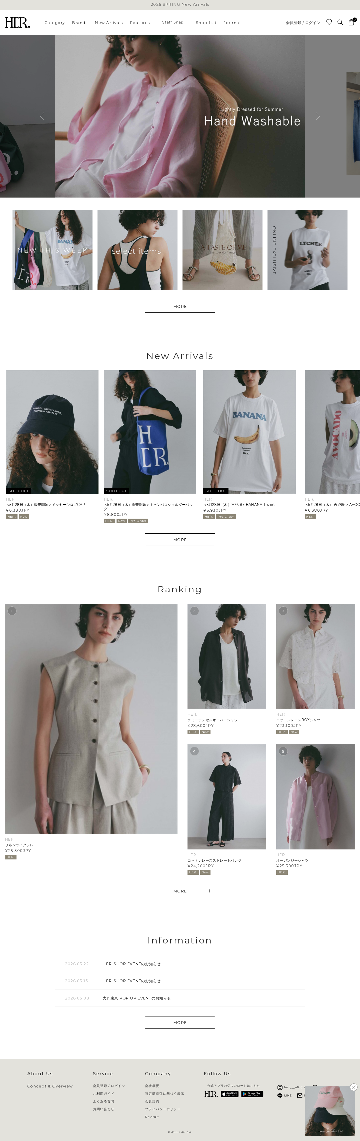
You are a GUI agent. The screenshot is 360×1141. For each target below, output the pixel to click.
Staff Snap (173, 22)
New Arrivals (109, 22)
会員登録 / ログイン (303, 23)
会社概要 (152, 1085)
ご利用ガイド (103, 1093)
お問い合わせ (103, 1109)
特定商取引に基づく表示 (164, 1093)
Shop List (206, 22)
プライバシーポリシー (163, 1109)
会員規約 (152, 1101)
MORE (180, 306)
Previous (42, 116)
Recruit (152, 1116)
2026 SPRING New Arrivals (180, 4)
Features (140, 22)
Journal (232, 22)
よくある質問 (103, 1101)
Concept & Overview (50, 1086)
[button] (353, 443)
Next (318, 116)
